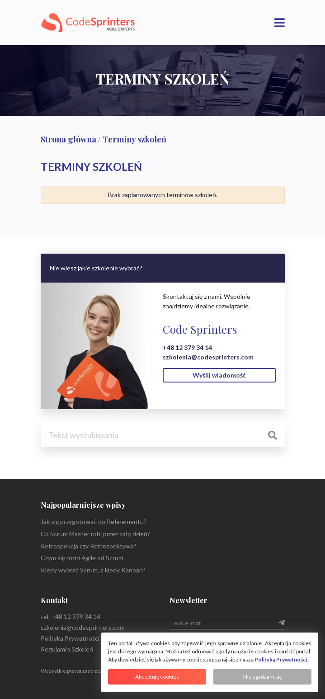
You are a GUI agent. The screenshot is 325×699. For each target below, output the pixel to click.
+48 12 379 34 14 (187, 347)
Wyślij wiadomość (219, 375)
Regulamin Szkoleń (67, 649)
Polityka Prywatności (70, 638)
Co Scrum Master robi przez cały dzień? (95, 534)
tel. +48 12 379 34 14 (70, 616)
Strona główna (68, 139)
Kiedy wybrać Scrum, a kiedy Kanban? (93, 570)
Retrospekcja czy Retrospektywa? (89, 546)
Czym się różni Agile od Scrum (82, 558)
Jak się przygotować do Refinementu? (93, 521)
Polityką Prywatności (280, 659)
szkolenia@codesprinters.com (208, 357)
